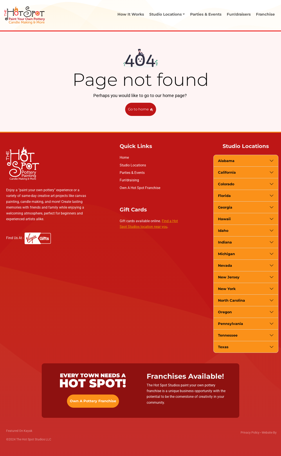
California (227, 172)
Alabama (226, 161)
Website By (269, 432)
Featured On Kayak (19, 431)
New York (227, 289)
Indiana (225, 242)
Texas (223, 347)
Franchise (265, 14)
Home (124, 157)
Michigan (226, 254)
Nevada (225, 265)
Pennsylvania (230, 324)
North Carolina (231, 300)
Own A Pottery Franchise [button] (93, 401)
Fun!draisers (239, 14)
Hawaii (224, 219)
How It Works (130, 14)
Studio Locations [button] (165, 14)
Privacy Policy (250, 432)
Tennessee (228, 335)
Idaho (223, 231)
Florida (224, 196)
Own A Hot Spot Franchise (140, 188)
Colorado (226, 184)
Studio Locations (133, 165)
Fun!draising (129, 180)
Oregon (225, 312)
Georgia (225, 207)
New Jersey (229, 277)
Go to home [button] (140, 109)
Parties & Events (206, 14)
